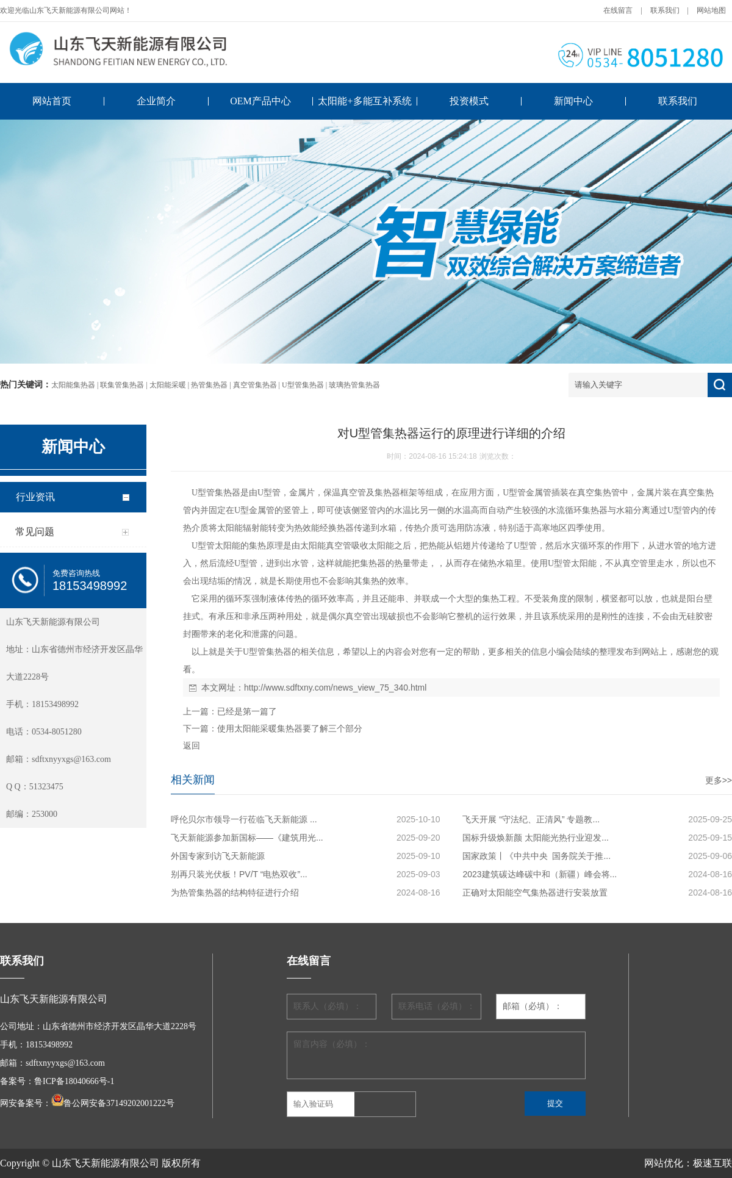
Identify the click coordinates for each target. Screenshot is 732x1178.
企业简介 (156, 101)
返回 (191, 745)
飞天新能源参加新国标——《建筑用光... (247, 837)
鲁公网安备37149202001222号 (118, 1103)
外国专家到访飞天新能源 (218, 856)
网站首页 (51, 101)
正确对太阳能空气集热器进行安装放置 (535, 892)
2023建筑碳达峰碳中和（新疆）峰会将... (539, 874)
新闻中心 (573, 101)
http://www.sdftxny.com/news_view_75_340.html (335, 687)
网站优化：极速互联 (688, 1163)
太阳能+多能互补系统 (364, 101)
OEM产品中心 (260, 101)
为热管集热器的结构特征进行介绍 (235, 892)
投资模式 (469, 101)
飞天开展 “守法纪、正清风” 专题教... (531, 819)
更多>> (718, 780)
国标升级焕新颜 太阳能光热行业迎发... (535, 837)
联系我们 (665, 10)
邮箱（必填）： (532, 1006)
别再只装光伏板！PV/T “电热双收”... (239, 874)
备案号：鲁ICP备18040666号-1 (57, 1081)
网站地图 (711, 10)
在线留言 (618, 10)
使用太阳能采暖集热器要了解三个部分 (289, 728)
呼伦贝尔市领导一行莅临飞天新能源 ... (244, 819)
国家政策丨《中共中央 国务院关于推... (536, 856)
